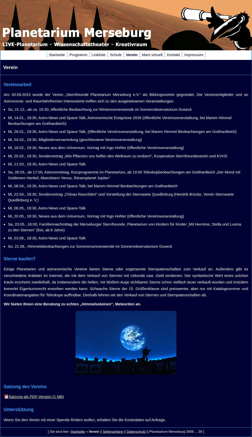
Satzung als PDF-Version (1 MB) (36, 396)
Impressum (193, 55)
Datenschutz (136, 431)
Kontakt (173, 55)
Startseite (57, 55)
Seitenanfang (113, 431)
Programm (78, 55)
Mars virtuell (152, 55)
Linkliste (99, 55)
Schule (115, 55)
